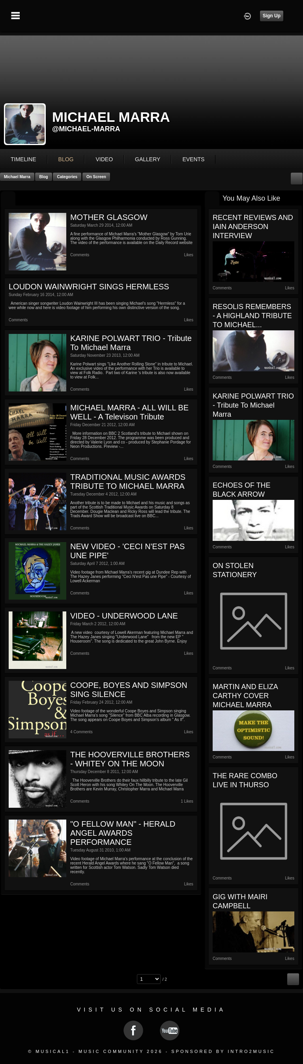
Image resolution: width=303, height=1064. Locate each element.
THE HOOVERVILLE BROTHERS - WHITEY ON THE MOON (130, 759)
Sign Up (272, 16)
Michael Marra (17, 177)
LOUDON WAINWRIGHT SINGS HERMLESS (89, 286)
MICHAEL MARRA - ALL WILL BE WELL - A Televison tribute (129, 412)
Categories (67, 177)
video (104, 159)
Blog (43, 177)
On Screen (96, 177)
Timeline (23, 159)
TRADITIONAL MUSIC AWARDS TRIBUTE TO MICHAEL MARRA (127, 481)
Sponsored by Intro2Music (223, 1051)
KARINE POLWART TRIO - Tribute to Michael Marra (253, 405)
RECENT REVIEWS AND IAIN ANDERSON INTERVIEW (253, 227)
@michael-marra (86, 129)
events (193, 159)
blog (66, 159)
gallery (147, 159)
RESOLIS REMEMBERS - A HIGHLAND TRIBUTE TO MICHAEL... (252, 316)
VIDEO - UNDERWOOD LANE (124, 615)
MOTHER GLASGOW (109, 217)
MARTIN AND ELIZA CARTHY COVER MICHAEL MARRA (245, 696)
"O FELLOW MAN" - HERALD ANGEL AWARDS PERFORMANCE (122, 833)
